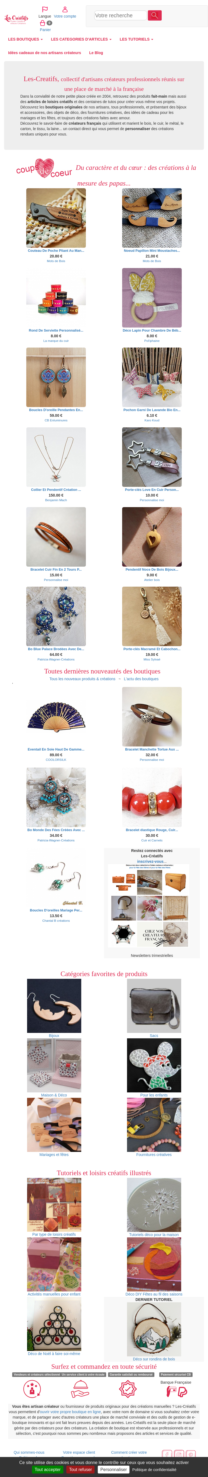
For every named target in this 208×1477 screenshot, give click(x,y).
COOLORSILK (56, 759)
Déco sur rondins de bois (154, 1331)
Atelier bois (152, 579)
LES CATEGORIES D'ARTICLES (81, 39)
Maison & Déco (54, 1067)
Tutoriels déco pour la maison (154, 1207)
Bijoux (54, 1008)
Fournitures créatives (154, 1127)
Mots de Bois (56, 261)
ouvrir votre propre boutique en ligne (70, 1412)
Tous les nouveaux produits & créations (82, 679)
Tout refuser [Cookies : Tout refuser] (80, 1469)
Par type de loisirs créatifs (54, 1207)
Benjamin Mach (56, 500)
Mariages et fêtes (54, 1127)
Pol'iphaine (152, 340)
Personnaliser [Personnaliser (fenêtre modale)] (113, 1469)
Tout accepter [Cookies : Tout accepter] (48, 1469)
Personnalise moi (152, 500)
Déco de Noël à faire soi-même (54, 1326)
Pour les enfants (154, 1067)
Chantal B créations (56, 920)
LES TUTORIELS (136, 39)
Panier (169, 29)
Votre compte (173, 15)
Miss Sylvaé (152, 659)
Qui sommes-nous (29, 1452)
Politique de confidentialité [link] (154, 1470)
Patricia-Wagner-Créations (56, 659)
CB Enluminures (56, 420)
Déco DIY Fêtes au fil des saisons (154, 1266)
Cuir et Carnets (151, 840)
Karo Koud (151, 420)
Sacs (154, 1008)
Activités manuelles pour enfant (54, 1266)
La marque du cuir (56, 340)
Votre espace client (79, 1452)
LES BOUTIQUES (25, 39)
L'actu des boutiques (141, 679)
